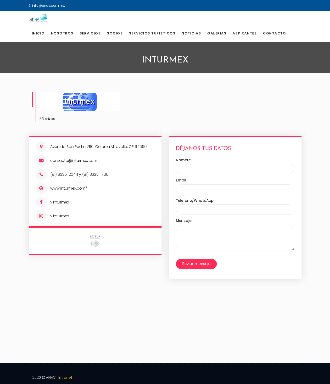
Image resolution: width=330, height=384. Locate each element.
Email (181, 180)
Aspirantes (245, 33)
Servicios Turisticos (152, 33)
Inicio (38, 33)
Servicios (90, 33)
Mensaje (183, 220)
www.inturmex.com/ (68, 188)
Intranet (65, 377)
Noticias (191, 33)
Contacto (274, 33)
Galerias (216, 33)
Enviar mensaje (196, 263)
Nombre (183, 160)
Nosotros (62, 33)
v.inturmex (59, 202)
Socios (115, 33)
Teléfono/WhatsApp (194, 200)
